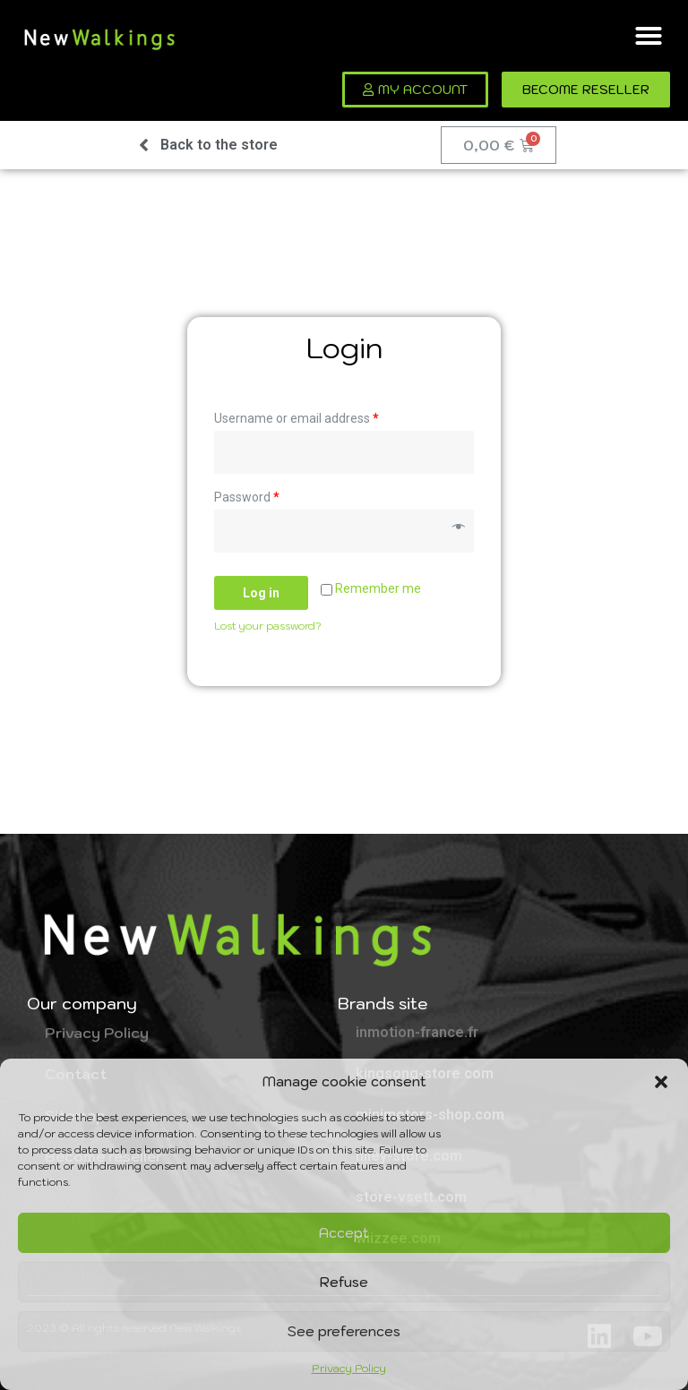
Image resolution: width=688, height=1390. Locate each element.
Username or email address (296, 418)
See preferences (344, 1331)
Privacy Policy (349, 1368)
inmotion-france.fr (417, 1032)
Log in (261, 593)
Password (247, 497)
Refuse (344, 1282)
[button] (661, 1082)
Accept (344, 1232)
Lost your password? (268, 625)
